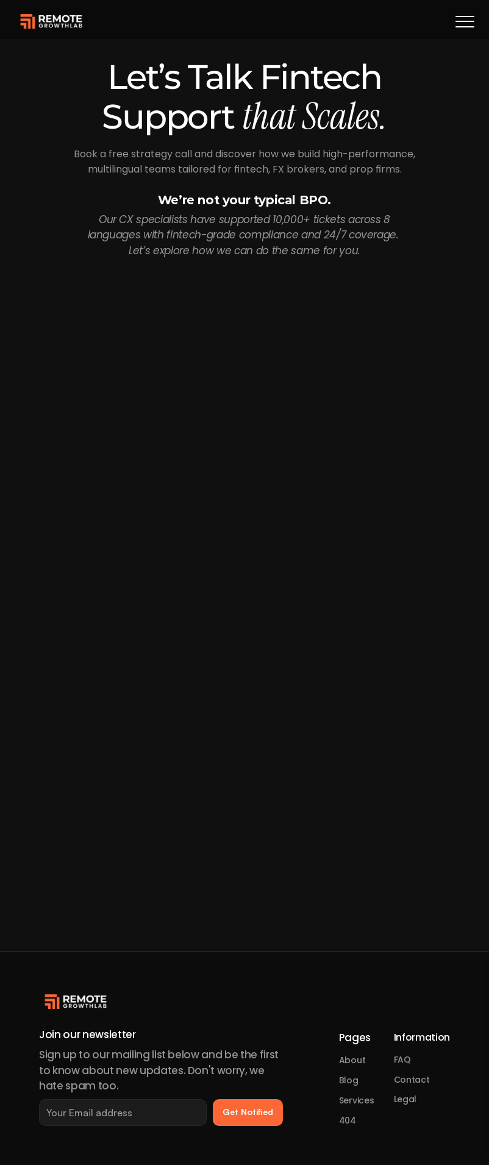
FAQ (402, 1059)
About (352, 1060)
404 (347, 1120)
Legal (405, 1099)
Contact (412, 1080)
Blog (349, 1080)
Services (356, 1100)
